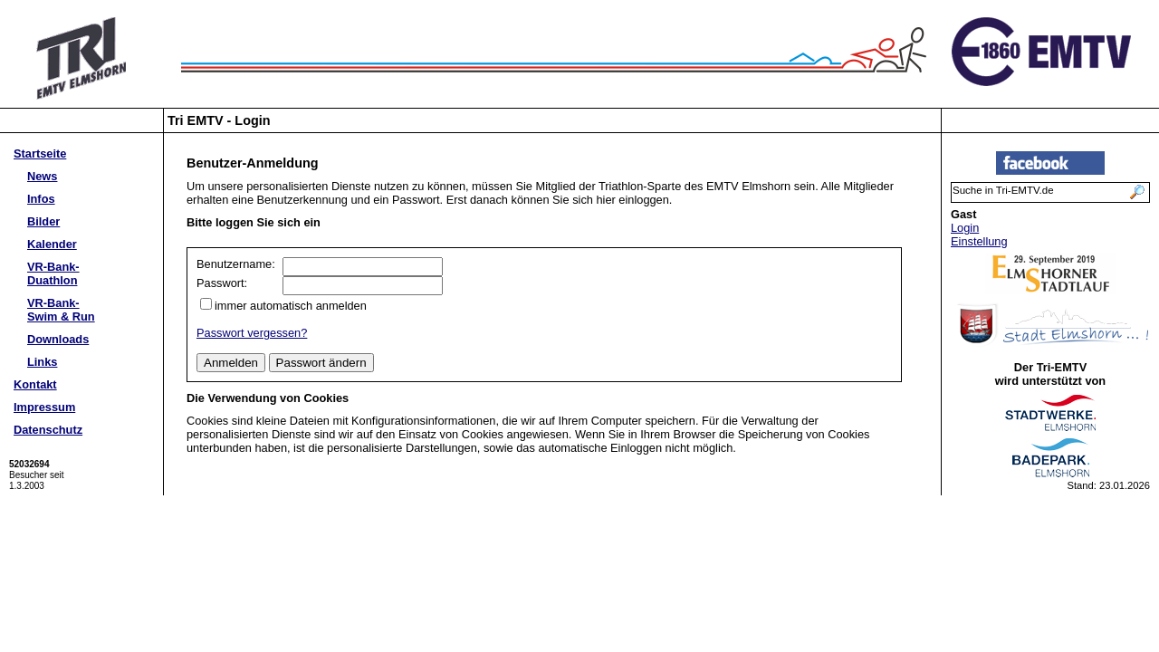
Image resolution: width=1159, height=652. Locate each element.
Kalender (52, 244)
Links (42, 362)
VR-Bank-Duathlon (53, 273)
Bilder (43, 221)
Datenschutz (48, 429)
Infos (41, 199)
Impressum (44, 407)
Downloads (58, 339)
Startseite (40, 153)
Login (965, 228)
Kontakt (35, 384)
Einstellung (979, 241)
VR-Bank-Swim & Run (61, 309)
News (42, 176)
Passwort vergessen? (251, 333)
